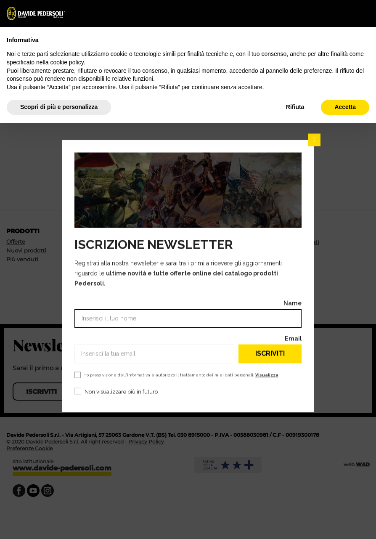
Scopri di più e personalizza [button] (59, 107)
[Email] (154, 353)
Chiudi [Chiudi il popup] (314, 139)
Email (293, 338)
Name (292, 302)
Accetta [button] (345, 107)
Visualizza (266, 374)
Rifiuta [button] (295, 107)
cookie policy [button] (67, 62)
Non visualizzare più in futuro (121, 391)
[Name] (188, 318)
